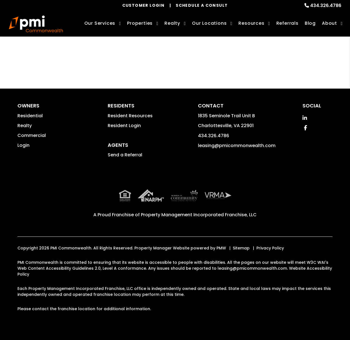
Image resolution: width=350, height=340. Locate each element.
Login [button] (23, 145)
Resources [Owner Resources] (251, 23)
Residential (30, 115)
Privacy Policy (270, 248)
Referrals (287, 23)
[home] (36, 23)
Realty (24, 125)
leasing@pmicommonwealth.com (237, 145)
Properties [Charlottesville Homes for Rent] (140, 23)
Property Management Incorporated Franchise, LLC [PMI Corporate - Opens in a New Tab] (199, 214)
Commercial (31, 135)
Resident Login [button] (124, 125)
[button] (304, 118)
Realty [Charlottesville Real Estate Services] (172, 23)
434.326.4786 (325, 5)
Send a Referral (125, 155)
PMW (221, 248)
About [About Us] (329, 23)
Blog (310, 23)
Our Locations (209, 23)
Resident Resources (130, 115)
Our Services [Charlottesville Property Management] (100, 23)
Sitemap (241, 248)
